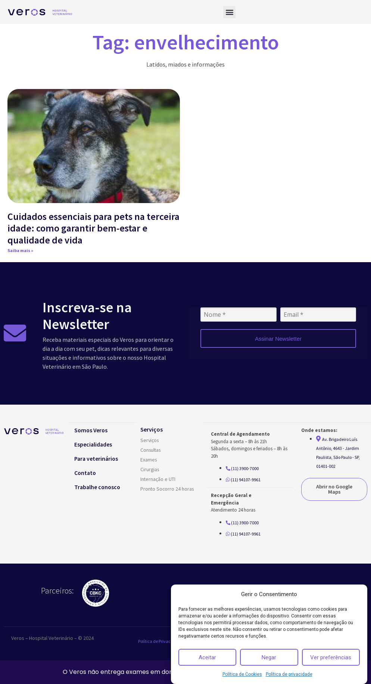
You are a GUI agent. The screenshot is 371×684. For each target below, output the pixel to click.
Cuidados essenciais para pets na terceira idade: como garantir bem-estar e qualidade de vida (93, 228)
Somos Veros (92, 429)
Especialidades (94, 444)
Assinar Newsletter (278, 338)
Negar (269, 657)
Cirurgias (150, 469)
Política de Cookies (242, 674)
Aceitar (207, 657)
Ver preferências (330, 657)
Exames (149, 459)
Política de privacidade (289, 674)
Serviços (150, 440)
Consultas (151, 450)
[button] (229, 12)
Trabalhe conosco (99, 486)
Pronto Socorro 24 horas (167, 488)
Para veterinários (98, 458)
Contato (86, 472)
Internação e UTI (158, 479)
